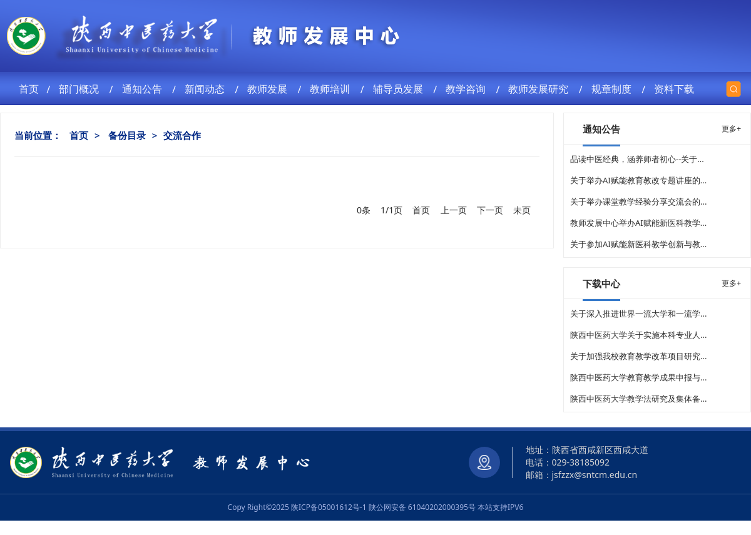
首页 (30, 89)
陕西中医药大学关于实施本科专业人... (638, 334)
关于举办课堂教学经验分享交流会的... (638, 201)
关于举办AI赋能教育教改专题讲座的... (638, 180)
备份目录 (127, 135)
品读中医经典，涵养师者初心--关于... (637, 159)
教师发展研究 (540, 89)
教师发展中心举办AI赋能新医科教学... (638, 222)
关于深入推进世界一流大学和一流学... (638, 313)
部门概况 (81, 89)
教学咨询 (468, 89)
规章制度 (613, 89)
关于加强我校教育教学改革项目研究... (638, 356)
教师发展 (269, 89)
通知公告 (144, 89)
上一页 (454, 210)
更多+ (731, 128)
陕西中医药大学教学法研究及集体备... (638, 398)
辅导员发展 (400, 89)
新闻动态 (207, 89)
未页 (522, 210)
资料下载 (676, 89)
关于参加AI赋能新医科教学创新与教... (638, 244)
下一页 (490, 210)
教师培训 (332, 89)
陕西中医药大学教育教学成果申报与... (638, 377)
